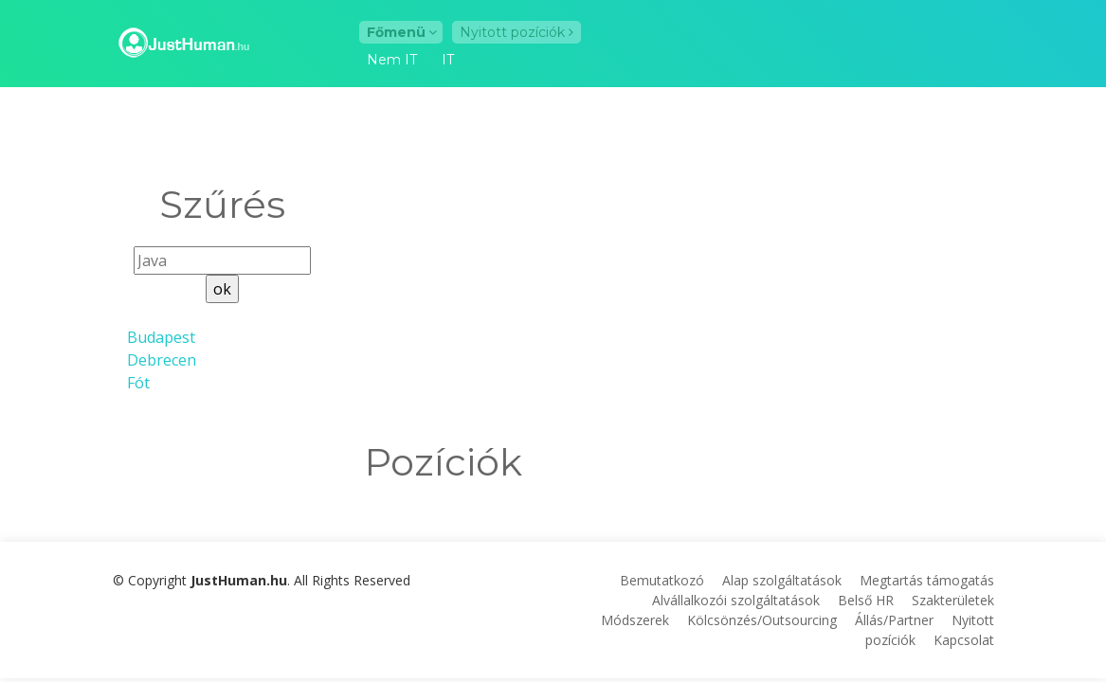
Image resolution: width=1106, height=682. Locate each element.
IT (448, 60)
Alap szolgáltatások (782, 580)
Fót (138, 382)
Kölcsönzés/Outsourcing (762, 620)
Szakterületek (953, 600)
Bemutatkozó (662, 580)
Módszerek (635, 620)
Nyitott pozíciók (516, 32)
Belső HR (866, 600)
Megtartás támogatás (927, 580)
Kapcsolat (964, 640)
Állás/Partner (894, 620)
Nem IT (392, 60)
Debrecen (161, 360)
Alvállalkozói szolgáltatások (736, 600)
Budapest (161, 337)
